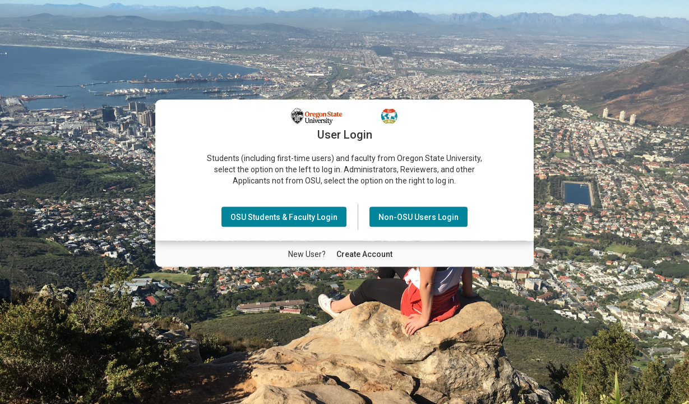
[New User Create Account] (364, 254)
